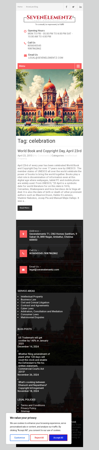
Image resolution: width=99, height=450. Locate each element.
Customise (19, 438)
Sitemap (25, 411)
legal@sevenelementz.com (45, 57)
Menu (22, 66)
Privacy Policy (28, 408)
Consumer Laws (30, 314)
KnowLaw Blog (32, 7)
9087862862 (34, 48)
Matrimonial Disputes (32, 317)
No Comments (42, 155)
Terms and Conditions (33, 405)
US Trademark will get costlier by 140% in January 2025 (33, 340)
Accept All (58, 438)
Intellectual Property (32, 296)
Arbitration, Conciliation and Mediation (42, 311)
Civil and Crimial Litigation (35, 302)
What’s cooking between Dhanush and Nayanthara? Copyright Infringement (32, 385)
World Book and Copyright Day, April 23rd (50, 151)
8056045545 (34, 45)
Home (20, 7)
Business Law (28, 299)
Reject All (39, 438)
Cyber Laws (27, 308)
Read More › (25, 208)
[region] (38, 428)
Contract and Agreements (35, 305)
